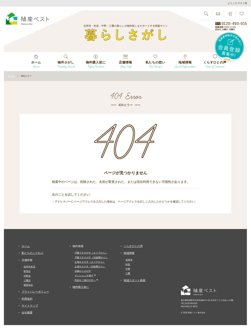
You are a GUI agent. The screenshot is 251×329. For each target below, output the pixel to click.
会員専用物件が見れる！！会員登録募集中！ (229, 47)
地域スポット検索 (135, 280)
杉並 (128, 264)
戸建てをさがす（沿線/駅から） (91, 257)
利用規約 (27, 298)
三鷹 (128, 273)
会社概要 (27, 312)
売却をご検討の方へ (85, 280)
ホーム (26, 246)
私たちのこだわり (33, 253)
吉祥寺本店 (29, 266)
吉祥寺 (129, 259)
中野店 (27, 276)
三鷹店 (27, 280)
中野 (128, 269)
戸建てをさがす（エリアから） (91, 252)
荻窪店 (27, 271)
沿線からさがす (83, 271)
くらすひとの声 (133, 246)
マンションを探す (84, 275)
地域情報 (129, 253)
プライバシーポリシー (35, 291)
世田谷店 (28, 285)
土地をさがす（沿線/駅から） (90, 266)
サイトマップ (30, 305)
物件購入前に (81, 287)
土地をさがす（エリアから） (90, 262)
